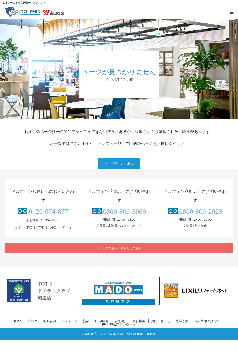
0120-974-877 (48, 211)
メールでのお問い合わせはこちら (119, 248)
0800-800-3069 (124, 211)
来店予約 (182, 321)
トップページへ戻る (119, 163)
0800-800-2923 (200, 211)
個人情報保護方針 (207, 321)
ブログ (32, 321)
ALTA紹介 (102, 321)
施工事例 (49, 321)
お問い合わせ (160, 321)
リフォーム (69, 321)
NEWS (17, 321)
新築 (86, 321)
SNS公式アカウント (119, 324)
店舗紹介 (120, 321)
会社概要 (138, 321)
